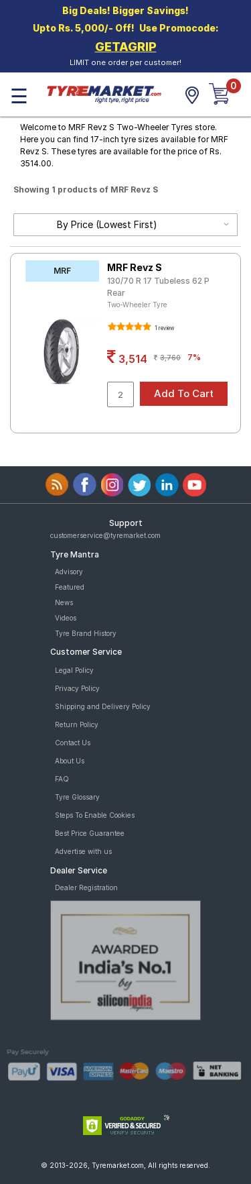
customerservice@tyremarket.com (105, 535)
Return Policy (76, 724)
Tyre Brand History (85, 633)
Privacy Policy (77, 688)
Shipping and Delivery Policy (103, 706)
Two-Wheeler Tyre (137, 305)
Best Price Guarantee (89, 833)
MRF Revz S (134, 267)
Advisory (69, 572)
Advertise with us (83, 851)
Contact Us (72, 743)
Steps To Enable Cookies (95, 815)
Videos (65, 618)
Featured (69, 587)
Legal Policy (74, 670)
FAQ (62, 779)
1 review (164, 328)
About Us (69, 761)
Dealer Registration (86, 887)
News (64, 602)
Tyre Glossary (77, 797)
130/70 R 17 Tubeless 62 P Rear (158, 287)
